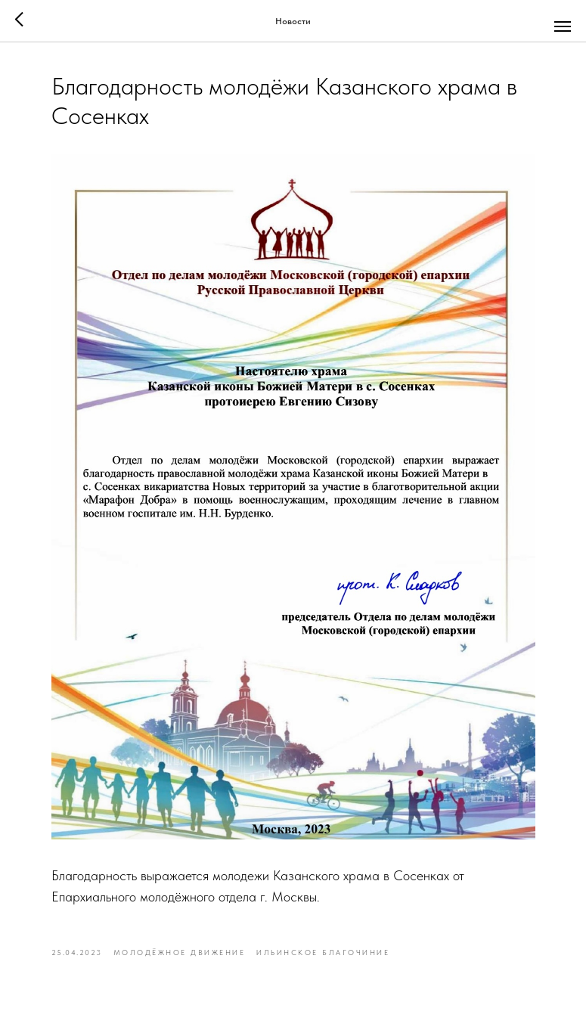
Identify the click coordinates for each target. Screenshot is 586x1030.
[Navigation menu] (562, 26)
